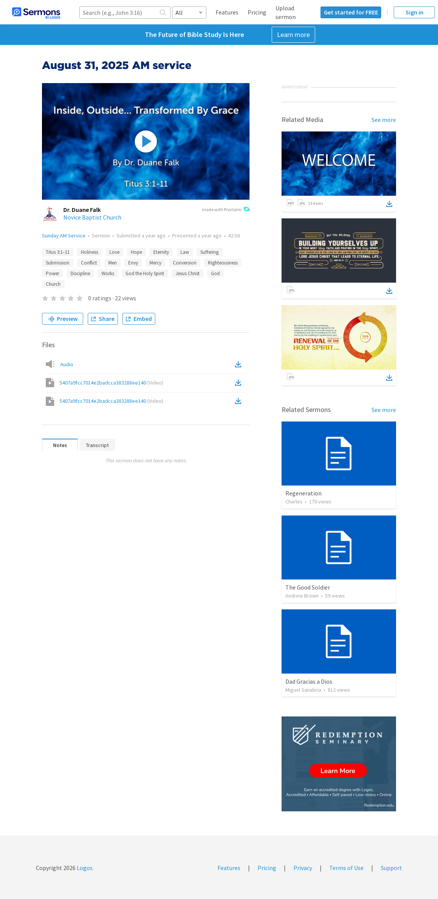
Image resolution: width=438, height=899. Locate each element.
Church (53, 284)
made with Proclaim (226, 210)
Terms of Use (346, 868)
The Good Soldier (307, 587)
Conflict (89, 263)
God (215, 273)
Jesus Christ (188, 273)
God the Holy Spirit (145, 273)
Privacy (302, 868)
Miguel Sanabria (303, 689)
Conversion (184, 263)
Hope (136, 252)
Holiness (89, 252)
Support (391, 868)
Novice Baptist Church (92, 217)
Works (107, 273)
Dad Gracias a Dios (308, 681)
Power (52, 273)
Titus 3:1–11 (57, 252)
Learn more (293, 34)
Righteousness (223, 263)
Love (114, 252)
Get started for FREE (351, 12)
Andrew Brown (302, 595)
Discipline (80, 273)
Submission (57, 263)
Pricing (257, 12)
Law (184, 252)
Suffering (209, 252)
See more (384, 119)
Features (227, 12)
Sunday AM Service (63, 235)
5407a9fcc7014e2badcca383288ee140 (111, 382)
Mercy (155, 263)
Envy (133, 263)
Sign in (415, 12)
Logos (84, 868)
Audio (66, 364)
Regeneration (303, 493)
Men (112, 263)
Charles (294, 501)
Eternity (161, 252)
